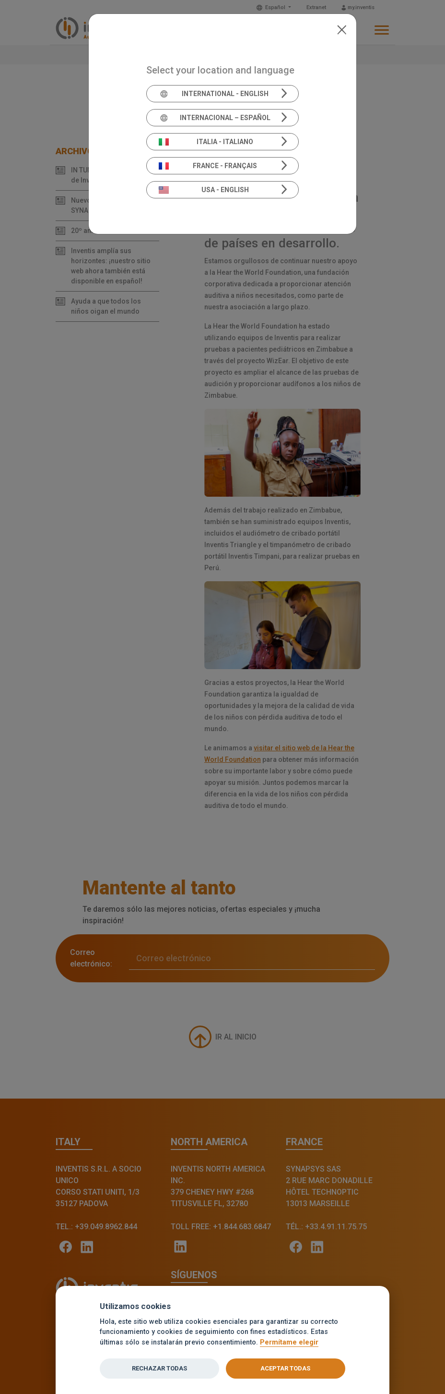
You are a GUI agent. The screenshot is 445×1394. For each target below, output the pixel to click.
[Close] (341, 29)
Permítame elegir (289, 1342)
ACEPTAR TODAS (285, 1368)
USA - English (204, 190)
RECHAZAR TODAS (159, 1368)
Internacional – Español (214, 118)
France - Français (208, 166)
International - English (214, 94)
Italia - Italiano (206, 142)
